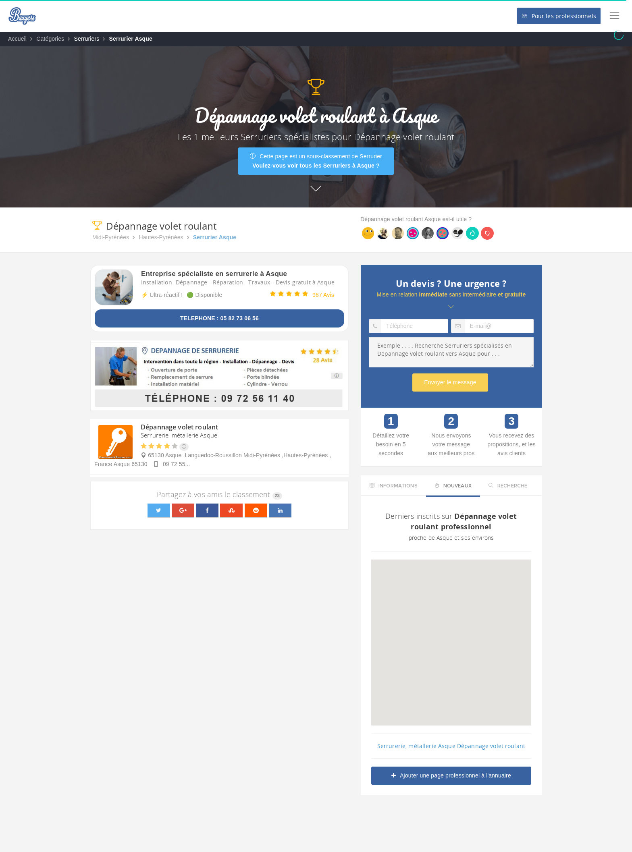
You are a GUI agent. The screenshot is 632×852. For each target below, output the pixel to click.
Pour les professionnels (559, 16)
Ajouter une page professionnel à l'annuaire (451, 775)
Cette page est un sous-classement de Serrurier (316, 161)
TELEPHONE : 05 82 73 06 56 (219, 318)
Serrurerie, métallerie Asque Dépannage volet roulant (451, 746)
